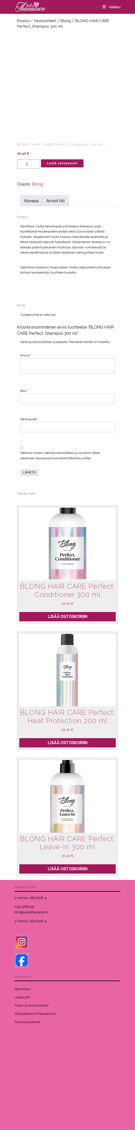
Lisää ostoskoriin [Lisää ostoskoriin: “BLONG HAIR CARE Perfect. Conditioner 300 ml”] (67, 616)
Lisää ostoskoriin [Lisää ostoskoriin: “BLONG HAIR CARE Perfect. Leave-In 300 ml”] (67, 868)
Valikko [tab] (111, 7)
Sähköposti (29, 419)
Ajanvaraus (23, 989)
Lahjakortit (22, 997)
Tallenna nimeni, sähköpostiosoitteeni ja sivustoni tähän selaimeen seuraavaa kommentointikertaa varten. (60, 455)
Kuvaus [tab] (31, 200)
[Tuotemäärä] (28, 164)
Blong (65, 21)
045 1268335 (24, 907)
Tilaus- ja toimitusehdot (31, 1005)
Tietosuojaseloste (27, 1022)
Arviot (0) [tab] (55, 200)
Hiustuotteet (45, 21)
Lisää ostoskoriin (62, 163)
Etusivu (23, 21)
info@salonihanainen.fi (31, 912)
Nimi (24, 391)
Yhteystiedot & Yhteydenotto (35, 1014)
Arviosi (25, 355)
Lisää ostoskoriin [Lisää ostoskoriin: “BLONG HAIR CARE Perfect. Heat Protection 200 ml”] (67, 742)
